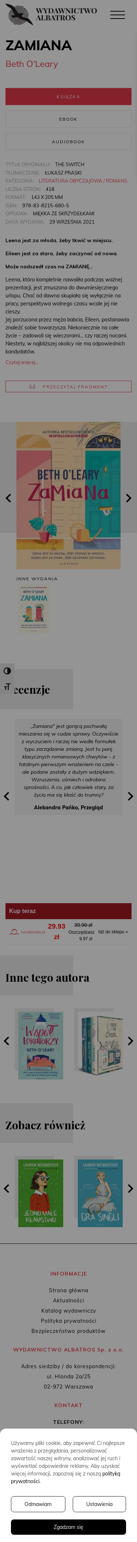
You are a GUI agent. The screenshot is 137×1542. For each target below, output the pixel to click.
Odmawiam (38, 1504)
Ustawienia (99, 1504)
